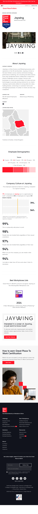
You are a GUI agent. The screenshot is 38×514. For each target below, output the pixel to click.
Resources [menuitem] (22, 430)
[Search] (27, 5)
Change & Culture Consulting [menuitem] (9, 426)
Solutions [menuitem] (5, 430)
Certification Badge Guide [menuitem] (12, 485)
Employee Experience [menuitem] (6, 436)
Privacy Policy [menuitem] (16, 489)
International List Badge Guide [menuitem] (26, 487)
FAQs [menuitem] (20, 437)
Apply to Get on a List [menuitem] (24, 426)
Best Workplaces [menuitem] (5, 424)
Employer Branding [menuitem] (6, 434)
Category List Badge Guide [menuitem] (12, 487)
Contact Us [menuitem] (4, 449)
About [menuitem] (4, 441)
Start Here (8, 362)
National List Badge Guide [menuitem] (25, 485)
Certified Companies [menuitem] (23, 420)
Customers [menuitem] (4, 445)
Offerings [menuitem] (5, 418)
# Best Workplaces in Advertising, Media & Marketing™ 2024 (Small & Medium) (19, 306)
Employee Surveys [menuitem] (6, 420)
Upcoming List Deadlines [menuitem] (24, 424)
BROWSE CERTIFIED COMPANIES (9, 13)
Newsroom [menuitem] (4, 447)
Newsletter (34, 5)
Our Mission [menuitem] (4, 443)
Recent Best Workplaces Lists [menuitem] (25, 422)
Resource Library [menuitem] (22, 432)
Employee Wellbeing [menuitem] (6, 432)
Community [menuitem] (22, 436)
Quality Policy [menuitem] (23, 489)
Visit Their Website (10, 337)
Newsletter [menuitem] (21, 434)
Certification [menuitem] (5, 422)
